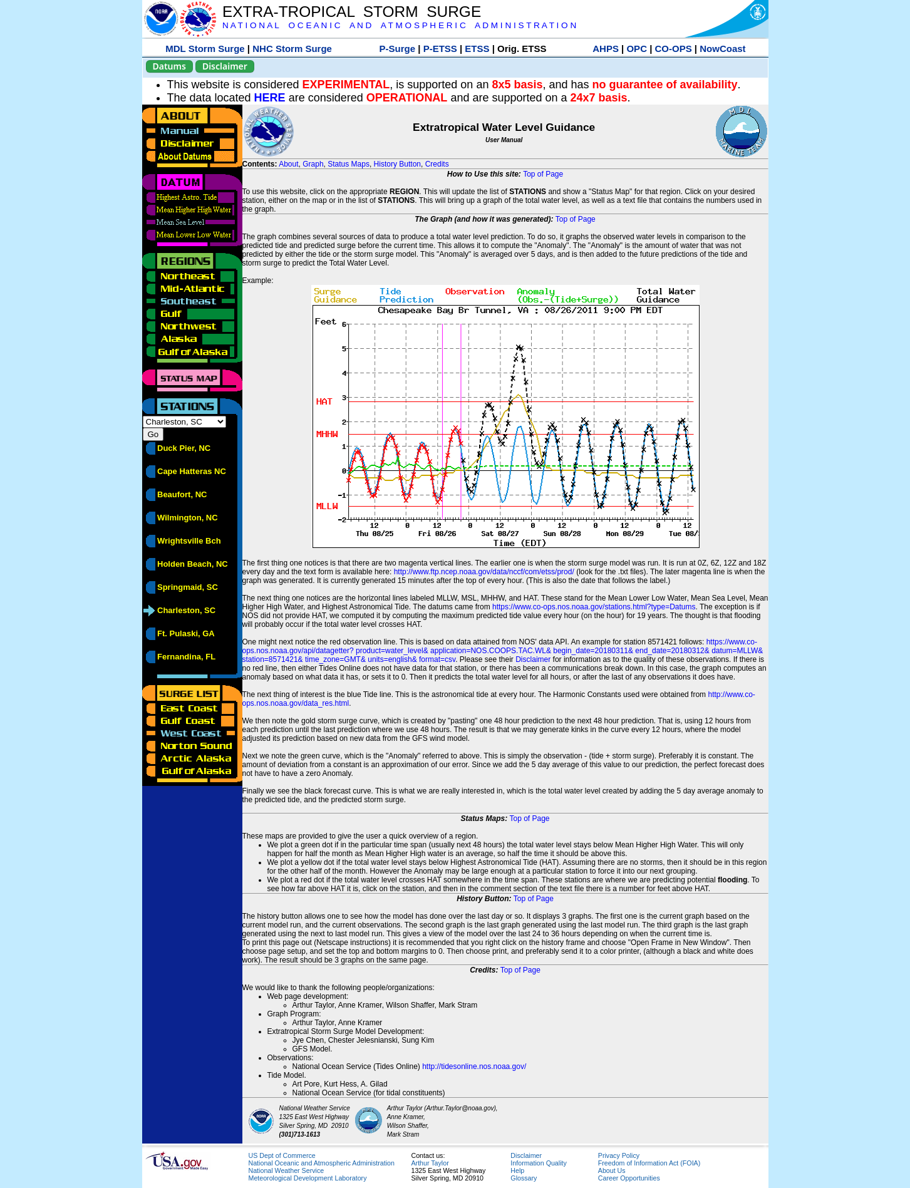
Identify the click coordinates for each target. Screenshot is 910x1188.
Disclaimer (224, 66)
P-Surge (398, 48)
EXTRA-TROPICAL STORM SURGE (351, 11)
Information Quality (538, 1163)
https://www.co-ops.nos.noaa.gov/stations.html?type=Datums (594, 606)
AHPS (605, 48)
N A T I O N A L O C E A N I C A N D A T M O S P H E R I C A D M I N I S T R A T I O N (399, 25)
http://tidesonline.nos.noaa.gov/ (474, 1066)
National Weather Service (286, 1170)
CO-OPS (673, 48)
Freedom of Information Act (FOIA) (649, 1163)
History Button (397, 164)
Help (517, 1170)
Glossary (523, 1178)
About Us (612, 1170)
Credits (437, 164)
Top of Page (543, 174)
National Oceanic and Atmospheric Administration (322, 1163)
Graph (312, 164)
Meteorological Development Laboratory (308, 1178)
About (288, 164)
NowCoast (722, 48)
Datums (169, 66)
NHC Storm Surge (292, 48)
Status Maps (349, 164)
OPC (636, 48)
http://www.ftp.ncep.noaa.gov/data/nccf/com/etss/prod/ (484, 571)
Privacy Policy (618, 1155)
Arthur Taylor (430, 1163)
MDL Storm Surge (204, 48)
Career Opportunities (629, 1178)
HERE (270, 97)
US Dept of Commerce (282, 1155)
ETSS (477, 48)
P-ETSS (440, 48)
